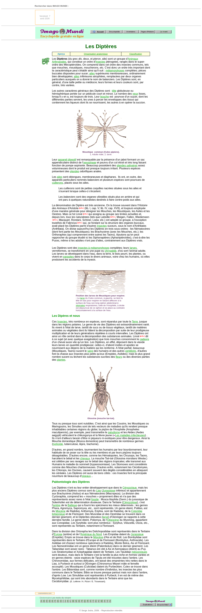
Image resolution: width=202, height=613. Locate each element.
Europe (58, 534)
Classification (135, 54)
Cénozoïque (130, 487)
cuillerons (57, 182)
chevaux (85, 458)
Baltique (72, 505)
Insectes (100, 61)
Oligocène (113, 520)
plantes (61, 359)
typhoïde (58, 444)
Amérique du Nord (91, 534)
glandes (74, 171)
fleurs (119, 356)
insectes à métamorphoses (93, 247)
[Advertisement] (115, 17)
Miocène (60, 511)
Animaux (133, 58)
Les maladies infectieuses (130, 435)
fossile (95, 499)
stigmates (80, 305)
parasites (68, 256)
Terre (135, 321)
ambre (56, 505)
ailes (92, 73)
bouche (104, 96)
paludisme (114, 432)
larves (133, 247)
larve (82, 298)
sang (90, 351)
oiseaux (86, 476)
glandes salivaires (127, 165)
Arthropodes (59, 61)
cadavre (144, 339)
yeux (135, 93)
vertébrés (130, 351)
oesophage (89, 162)
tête (114, 90)
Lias (98, 490)
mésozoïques (139, 552)
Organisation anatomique (96, 54)
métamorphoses (115, 70)
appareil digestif (67, 159)
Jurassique (109, 490)
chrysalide (111, 250)
